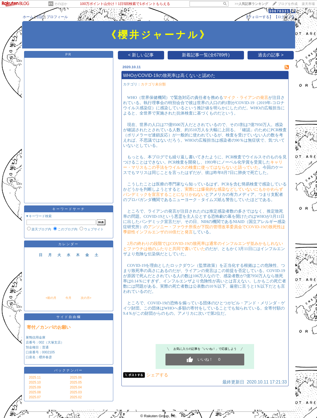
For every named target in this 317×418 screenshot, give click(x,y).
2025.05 (76, 382)
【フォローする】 (259, 17)
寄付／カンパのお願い (49, 327)
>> (251, 4)
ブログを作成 (288, 4)
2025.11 (35, 377)
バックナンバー (68, 370)
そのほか (60, 4)
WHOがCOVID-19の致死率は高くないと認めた (169, 75)
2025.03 (76, 392)
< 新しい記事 (141, 55)
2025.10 (35, 382)
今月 (68, 297)
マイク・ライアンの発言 (245, 97)
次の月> (86, 297)
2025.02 (76, 397)
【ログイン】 (284, 17)
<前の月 (51, 297)
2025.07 (35, 397)
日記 (39, 17)
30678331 (279, 11)
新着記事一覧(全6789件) (205, 55)
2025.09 (35, 387)
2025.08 (35, 392)
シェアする (157, 375)
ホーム (28, 17)
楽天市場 (308, 4)
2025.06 (76, 377)
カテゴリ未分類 (153, 84)
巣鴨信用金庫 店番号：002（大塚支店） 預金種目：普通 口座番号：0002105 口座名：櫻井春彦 (45, 347)
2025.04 (76, 387)
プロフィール (57, 17)
